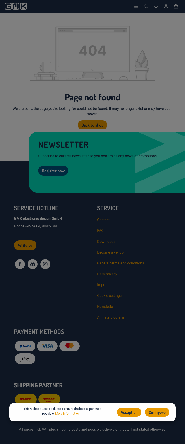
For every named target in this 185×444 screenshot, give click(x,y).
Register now (53, 170)
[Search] (146, 6)
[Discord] (33, 264)
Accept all (129, 412)
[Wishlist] (156, 6)
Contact (103, 220)
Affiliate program (110, 317)
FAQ (100, 231)
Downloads (106, 241)
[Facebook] (20, 264)
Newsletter (105, 306)
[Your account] (166, 6)
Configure (157, 412)
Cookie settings (109, 296)
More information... (68, 414)
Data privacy (107, 274)
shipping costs (68, 429)
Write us (25, 245)
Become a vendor (111, 252)
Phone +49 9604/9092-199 (35, 226)
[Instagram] (45, 264)
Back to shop (92, 125)
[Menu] (136, 6)
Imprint (102, 285)
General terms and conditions (120, 263)
